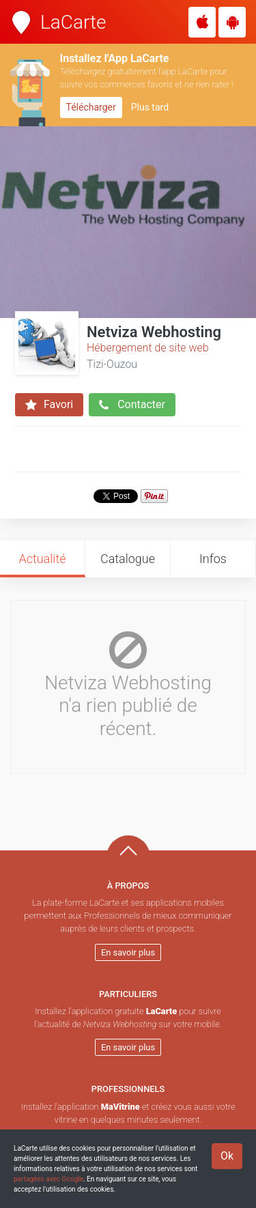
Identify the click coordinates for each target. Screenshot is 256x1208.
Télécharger (91, 107)
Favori (49, 405)
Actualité (42, 558)
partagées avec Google (48, 1179)
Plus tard (150, 107)
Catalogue (127, 558)
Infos (213, 558)
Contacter (132, 405)
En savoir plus (128, 952)
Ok (227, 1155)
